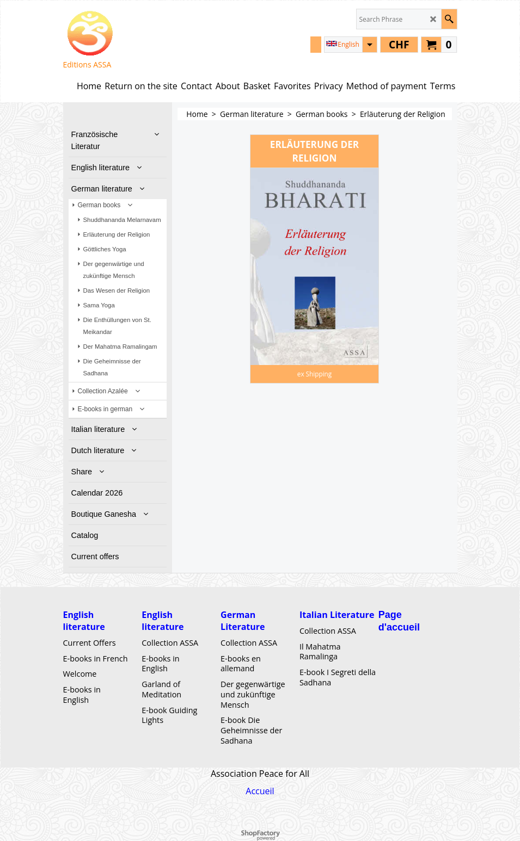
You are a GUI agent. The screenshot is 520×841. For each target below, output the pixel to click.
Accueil (260, 791)
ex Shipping (314, 373)
